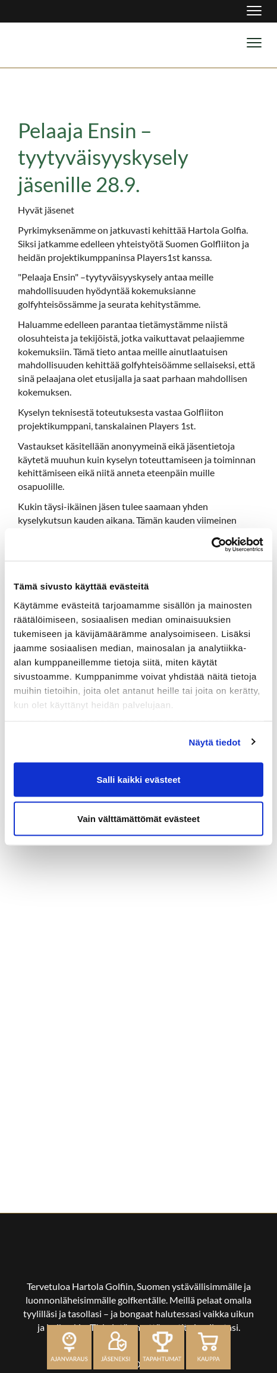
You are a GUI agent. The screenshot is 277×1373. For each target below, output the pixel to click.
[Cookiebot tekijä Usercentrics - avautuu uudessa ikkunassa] (211, 544)
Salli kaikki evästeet (139, 780)
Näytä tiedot (215, 742)
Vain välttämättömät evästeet (138, 818)
